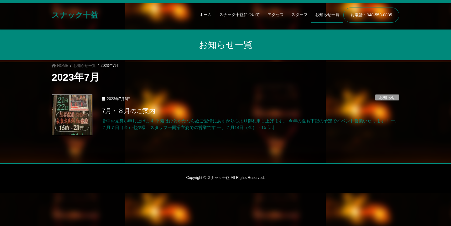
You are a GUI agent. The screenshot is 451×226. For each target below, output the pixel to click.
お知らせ (387, 97)
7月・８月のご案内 (128, 110)
